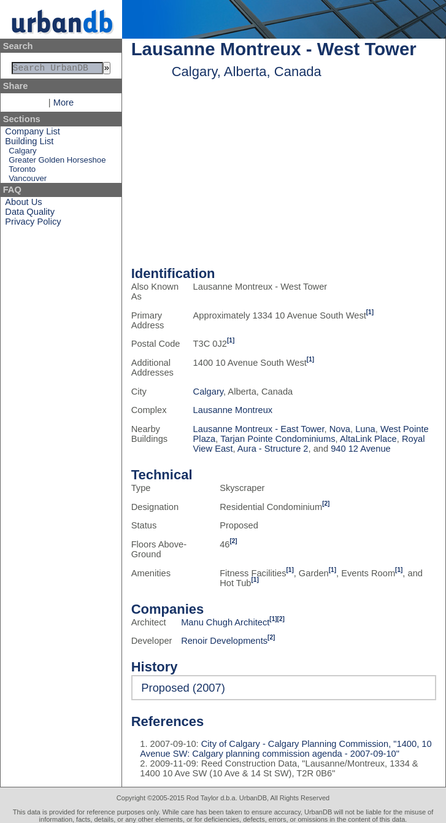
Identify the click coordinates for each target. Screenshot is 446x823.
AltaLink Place (368, 439)
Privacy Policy (33, 224)
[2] (325, 503)
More (63, 105)
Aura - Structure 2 (273, 449)
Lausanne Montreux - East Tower (259, 429)
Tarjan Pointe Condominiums (277, 439)
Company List (32, 134)
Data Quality (30, 214)
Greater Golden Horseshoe (57, 162)
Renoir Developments (224, 641)
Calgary (22, 153)
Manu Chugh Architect (225, 622)
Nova (339, 429)
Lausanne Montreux (233, 410)
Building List (29, 144)
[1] (370, 312)
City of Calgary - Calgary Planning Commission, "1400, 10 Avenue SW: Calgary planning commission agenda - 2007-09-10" (285, 749)
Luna (365, 429)
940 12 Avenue (361, 449)
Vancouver (28, 180)
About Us (23, 204)
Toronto (22, 171)
